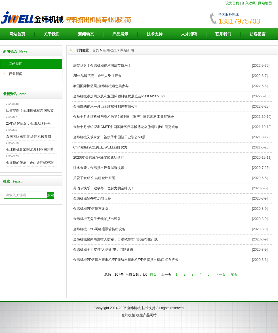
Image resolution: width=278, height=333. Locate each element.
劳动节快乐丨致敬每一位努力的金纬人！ (103, 188)
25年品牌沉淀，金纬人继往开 (28, 123)
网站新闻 (15, 64)
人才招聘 (189, 34)
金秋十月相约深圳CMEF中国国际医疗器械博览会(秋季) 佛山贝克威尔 (125, 127)
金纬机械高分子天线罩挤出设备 (97, 219)
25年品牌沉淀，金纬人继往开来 (97, 76)
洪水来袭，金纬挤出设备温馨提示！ (100, 168)
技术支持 (155, 34)
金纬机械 (134, 308)
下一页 (220, 275)
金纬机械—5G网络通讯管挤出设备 (99, 229)
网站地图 (265, 3)
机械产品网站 (146, 315)
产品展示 (120, 34)
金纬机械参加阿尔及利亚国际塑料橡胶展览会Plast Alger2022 (119, 96)
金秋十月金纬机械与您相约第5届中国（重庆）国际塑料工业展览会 (123, 117)
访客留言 (258, 34)
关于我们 (52, 34)
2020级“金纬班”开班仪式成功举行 (98, 158)
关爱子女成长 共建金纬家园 (94, 178)
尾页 (234, 275)
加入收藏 (249, 3)
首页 (95, 50)
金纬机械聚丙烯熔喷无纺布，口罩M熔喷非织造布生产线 (115, 239)
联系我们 (223, 34)
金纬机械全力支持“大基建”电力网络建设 (103, 250)
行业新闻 (15, 74)
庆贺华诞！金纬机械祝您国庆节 (30, 110)
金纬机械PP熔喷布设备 (90, 209)
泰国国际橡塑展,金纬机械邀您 (28, 137)
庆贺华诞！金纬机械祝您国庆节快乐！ (102, 66)
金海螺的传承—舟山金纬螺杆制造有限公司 (105, 106)
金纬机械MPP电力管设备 (92, 198)
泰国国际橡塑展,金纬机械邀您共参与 (101, 86)
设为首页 (232, 3)
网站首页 (17, 34)
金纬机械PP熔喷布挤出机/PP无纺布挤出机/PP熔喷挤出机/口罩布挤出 (125, 260)
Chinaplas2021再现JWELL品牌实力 (100, 147)
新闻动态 (86, 34)
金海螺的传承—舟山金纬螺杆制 (30, 163)
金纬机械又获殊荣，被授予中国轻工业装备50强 (109, 137)
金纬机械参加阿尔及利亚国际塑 (30, 150)
